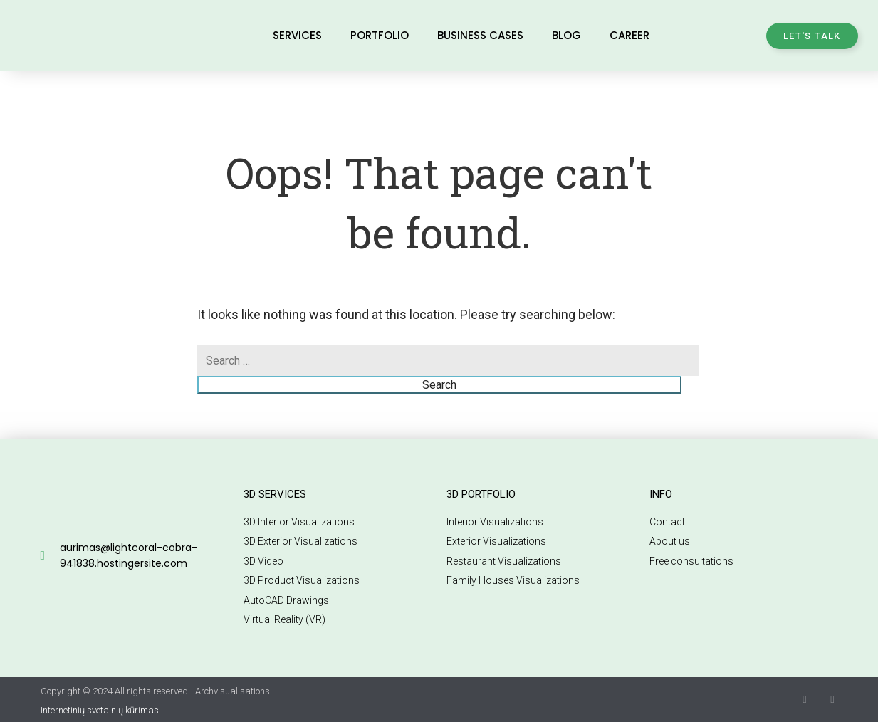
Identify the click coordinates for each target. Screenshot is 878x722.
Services (297, 35)
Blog (566, 35)
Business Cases (480, 35)
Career (629, 35)
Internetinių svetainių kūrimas (100, 710)
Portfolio (379, 35)
